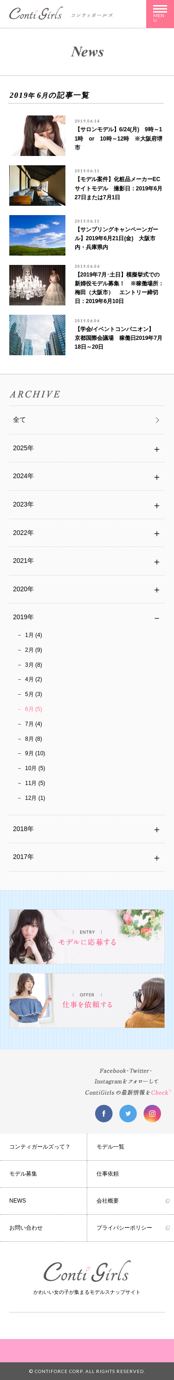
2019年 (23, 617)
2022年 (23, 532)
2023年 (23, 504)
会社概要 (108, 1200)
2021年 (23, 560)
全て (19, 419)
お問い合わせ (26, 1227)
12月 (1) (35, 798)
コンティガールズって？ (40, 1146)
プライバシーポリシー (124, 1227)
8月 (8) (33, 739)
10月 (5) (35, 768)
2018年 (23, 828)
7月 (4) (33, 724)
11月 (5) (35, 783)
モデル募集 (23, 1173)
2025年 (23, 448)
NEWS (17, 1200)
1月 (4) (33, 635)
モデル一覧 (110, 1146)
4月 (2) (33, 679)
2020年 (23, 589)
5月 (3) (33, 694)
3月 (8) (33, 665)
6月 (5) (33, 709)
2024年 (23, 476)
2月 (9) (33, 650)
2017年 (23, 856)
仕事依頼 (108, 1173)
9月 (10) (35, 753)
